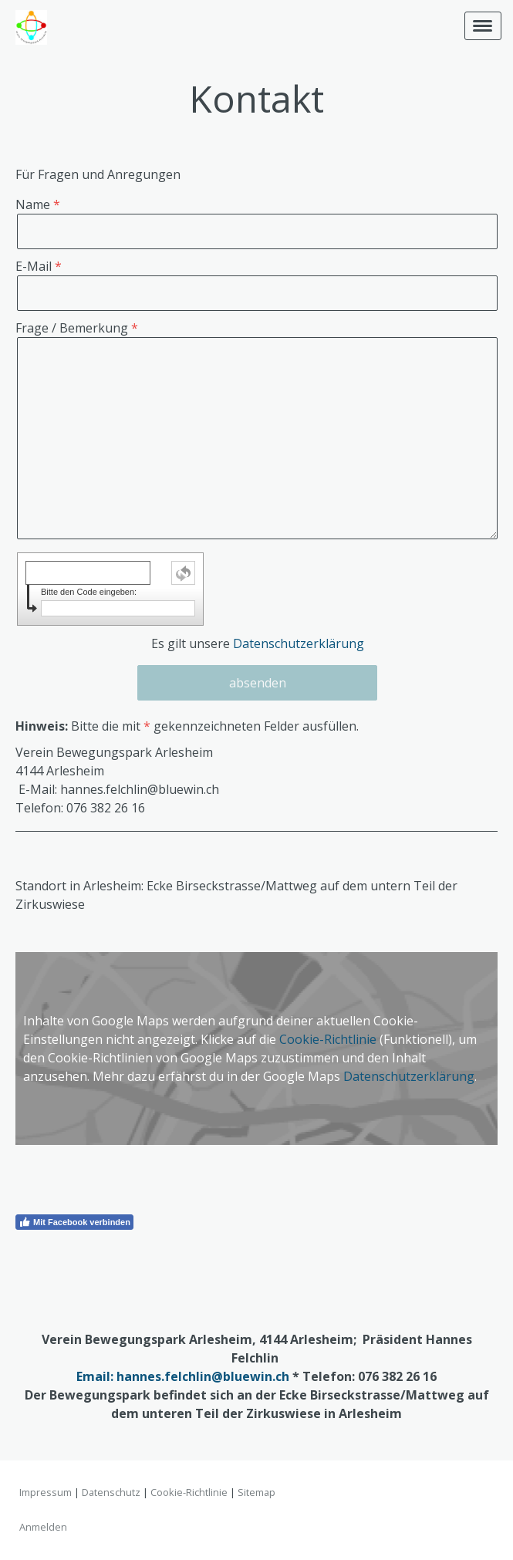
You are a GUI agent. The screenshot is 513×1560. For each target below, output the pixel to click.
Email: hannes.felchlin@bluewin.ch (182, 1376)
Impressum (45, 1492)
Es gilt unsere (257, 643)
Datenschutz (111, 1492)
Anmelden (43, 1527)
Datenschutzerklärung (298, 643)
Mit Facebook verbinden (74, 1222)
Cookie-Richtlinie (327, 1039)
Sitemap (256, 1492)
